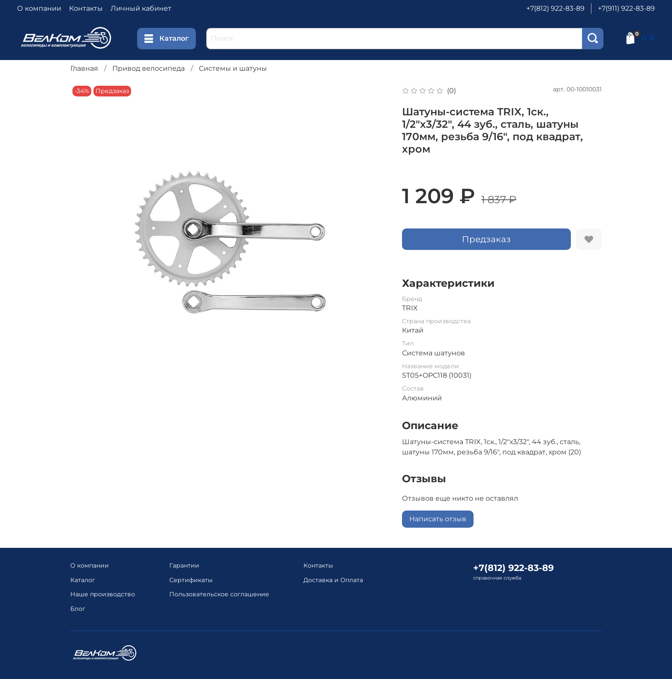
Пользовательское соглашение (219, 594)
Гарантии (184, 565)
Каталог (166, 38)
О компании (39, 8)
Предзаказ (486, 239)
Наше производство (102, 594)
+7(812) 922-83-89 (555, 8)
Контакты (86, 8)
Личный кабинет (141, 8)
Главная (84, 68)
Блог (77, 609)
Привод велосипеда (148, 68)
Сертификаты (191, 580)
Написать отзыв (437, 519)
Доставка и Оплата (333, 580)
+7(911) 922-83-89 (626, 8)
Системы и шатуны (233, 68)
